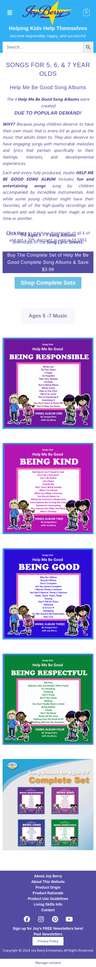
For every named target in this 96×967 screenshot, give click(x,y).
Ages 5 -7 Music (48, 316)
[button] (9, 12)
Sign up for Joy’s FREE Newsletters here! (48, 928)
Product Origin (48, 887)
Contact (48, 910)
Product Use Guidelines (48, 899)
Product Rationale (48, 893)
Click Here (16, 233)
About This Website (48, 882)
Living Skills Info (48, 904)
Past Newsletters (48, 934)
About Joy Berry (48, 876)
